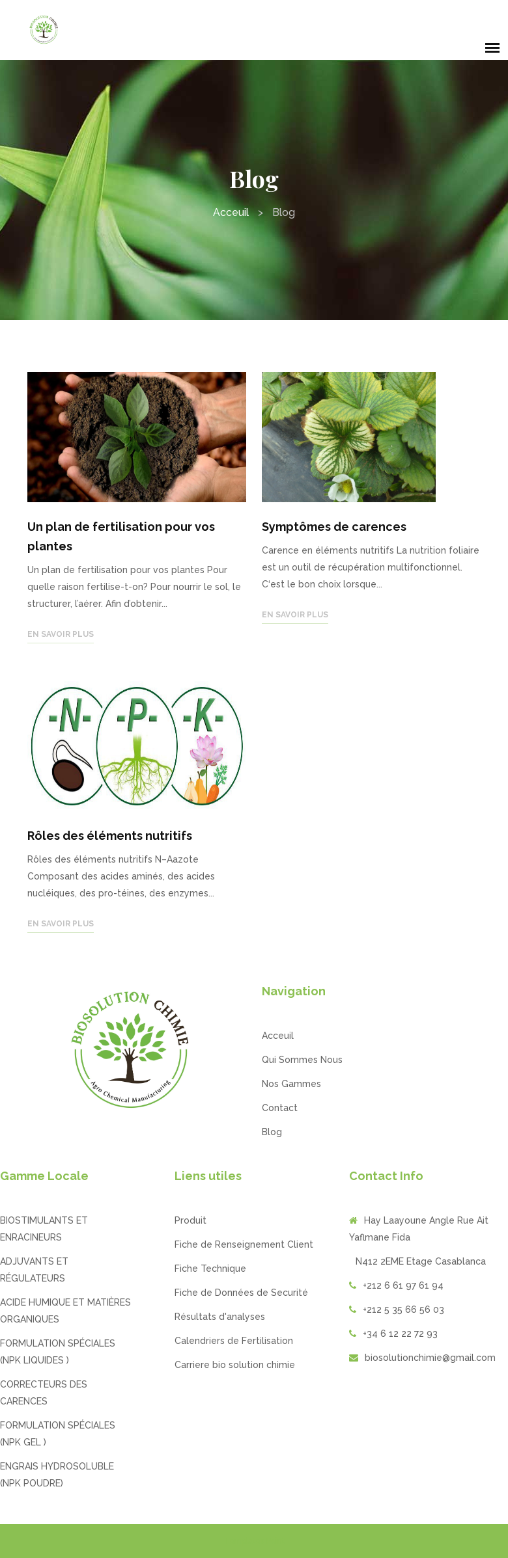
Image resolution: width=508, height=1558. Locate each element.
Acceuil (231, 212)
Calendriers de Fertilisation (234, 1341)
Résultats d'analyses (220, 1316)
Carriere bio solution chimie (235, 1365)
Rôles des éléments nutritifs (109, 835)
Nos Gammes (291, 1084)
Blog (272, 1132)
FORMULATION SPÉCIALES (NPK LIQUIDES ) (57, 1351)
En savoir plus (60, 634)
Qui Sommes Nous (302, 1059)
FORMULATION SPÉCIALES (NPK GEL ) (57, 1433)
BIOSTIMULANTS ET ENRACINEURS (44, 1228)
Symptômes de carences (334, 526)
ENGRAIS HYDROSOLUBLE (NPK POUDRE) (57, 1474)
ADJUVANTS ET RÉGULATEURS (34, 1269)
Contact (280, 1108)
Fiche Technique (210, 1268)
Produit (190, 1220)
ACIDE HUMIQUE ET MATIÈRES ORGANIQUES (65, 1310)
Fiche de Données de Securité (241, 1292)
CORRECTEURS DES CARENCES (43, 1392)
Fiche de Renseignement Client (244, 1244)
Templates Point (254, 1541)
